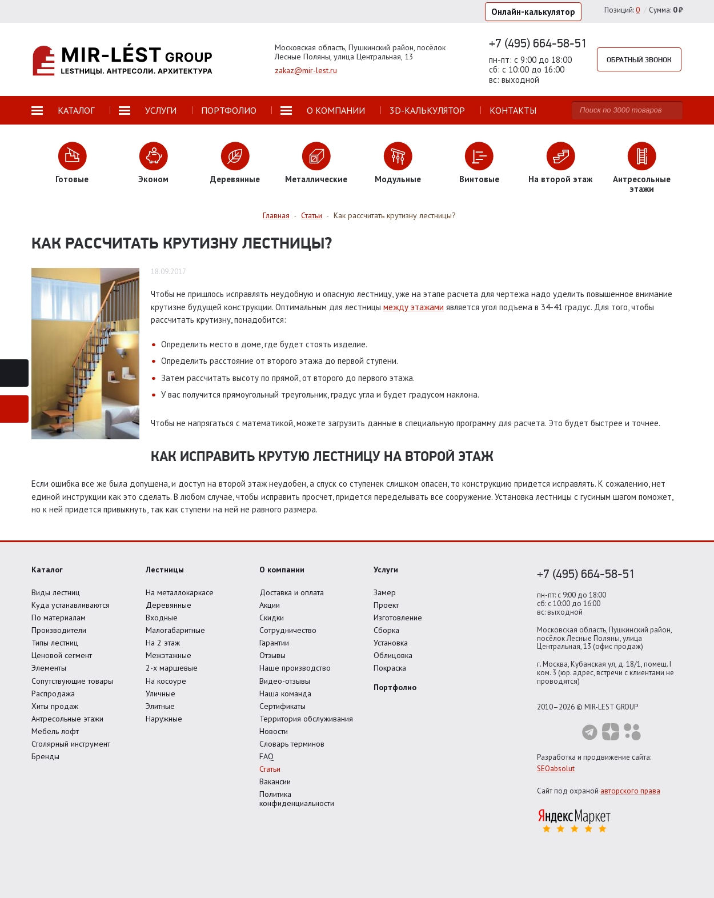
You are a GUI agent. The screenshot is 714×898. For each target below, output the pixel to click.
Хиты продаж (54, 706)
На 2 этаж (163, 643)
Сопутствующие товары (72, 681)
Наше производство (295, 668)
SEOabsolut (556, 768)
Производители (58, 630)
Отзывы (272, 655)
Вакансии (275, 781)
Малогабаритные (175, 630)
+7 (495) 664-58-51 (538, 42)
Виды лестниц (55, 592)
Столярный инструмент (70, 744)
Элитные (160, 706)
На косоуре (166, 681)
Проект (386, 605)
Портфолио (395, 687)
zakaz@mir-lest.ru (306, 70)
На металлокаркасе (180, 592)
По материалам (58, 617)
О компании (281, 569)
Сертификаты (282, 706)
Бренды (45, 756)
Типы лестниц (54, 643)
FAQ (266, 756)
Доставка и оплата (291, 592)
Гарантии (274, 643)
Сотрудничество (287, 630)
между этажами (413, 307)
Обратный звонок (639, 59)
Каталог (47, 569)
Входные (162, 617)
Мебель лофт (55, 731)
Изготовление (398, 617)
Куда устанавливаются (70, 605)
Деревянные (168, 605)
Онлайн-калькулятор (533, 11)
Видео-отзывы (284, 681)
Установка (391, 643)
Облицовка (393, 655)
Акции (269, 605)
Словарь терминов (291, 744)
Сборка (386, 630)
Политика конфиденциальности (296, 798)
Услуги (386, 569)
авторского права (630, 791)
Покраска (390, 668)
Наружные (164, 718)
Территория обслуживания (306, 718)
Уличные (160, 693)
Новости (273, 731)
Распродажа (53, 693)
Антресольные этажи (67, 718)
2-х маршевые (172, 668)
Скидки (271, 617)
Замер (385, 592)
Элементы (48, 668)
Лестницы (165, 569)
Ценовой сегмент (61, 655)
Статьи (269, 769)
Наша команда (285, 693)
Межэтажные (168, 655)
